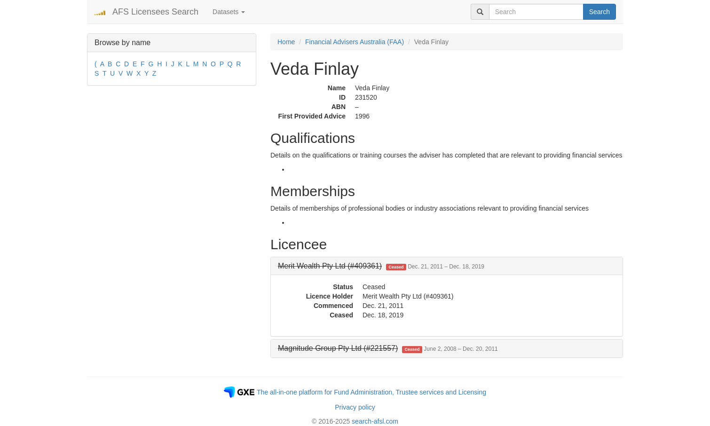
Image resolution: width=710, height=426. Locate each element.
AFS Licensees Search (155, 11)
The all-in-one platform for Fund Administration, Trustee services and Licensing (371, 392)
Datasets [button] (229, 12)
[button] (381, 266)
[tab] (447, 266)
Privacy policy (355, 407)
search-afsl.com (375, 421)
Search (599, 12)
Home (286, 42)
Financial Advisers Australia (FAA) (354, 42)
